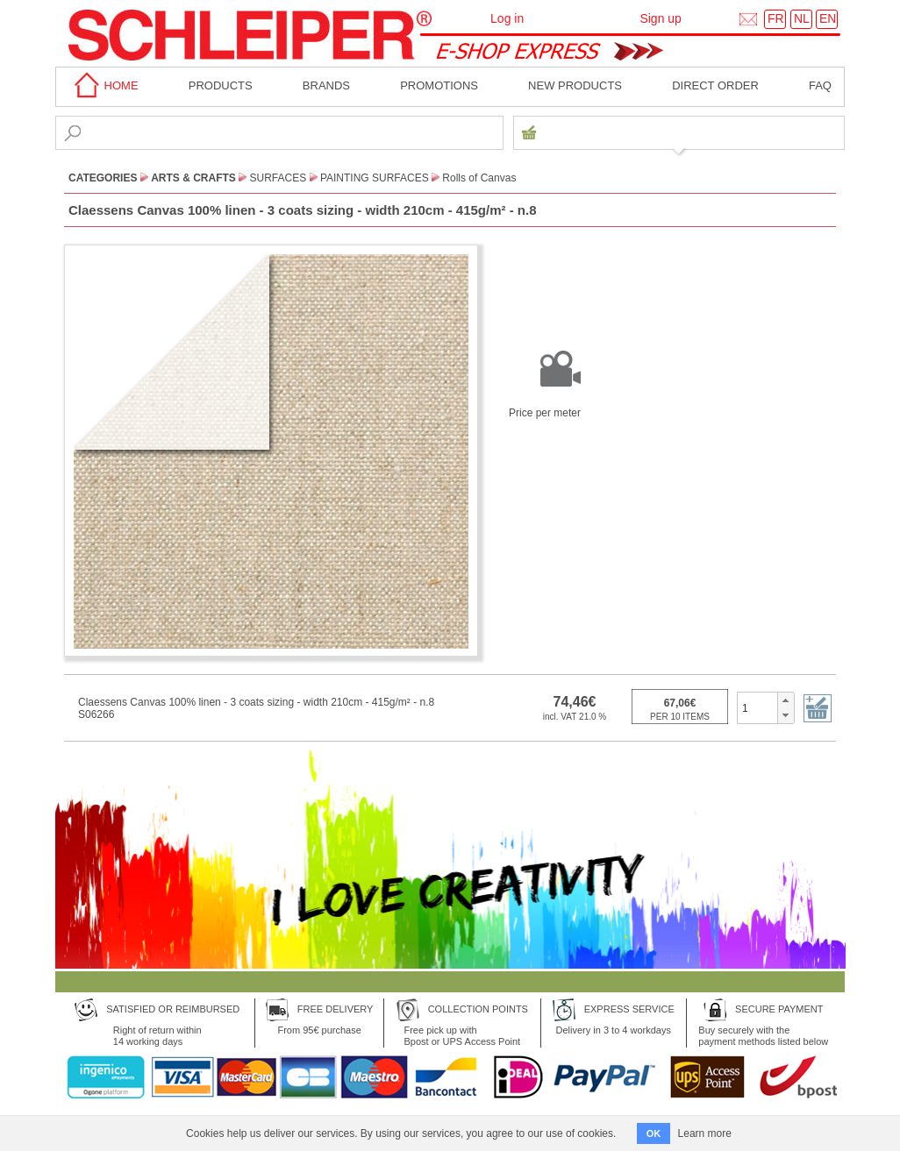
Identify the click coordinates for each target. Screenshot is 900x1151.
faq (820, 85)
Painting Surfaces (374, 178)
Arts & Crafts (193, 178)
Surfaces (278, 178)
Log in (507, 18)
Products (221, 85)
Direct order (715, 85)
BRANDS (326, 85)
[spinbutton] (757, 707)
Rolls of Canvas (479, 178)
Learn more (705, 1133)
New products (575, 85)
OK (653, 1133)
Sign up (660, 18)
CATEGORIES (102, 178)
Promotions (439, 85)
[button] (785, 700)
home (103, 85)
